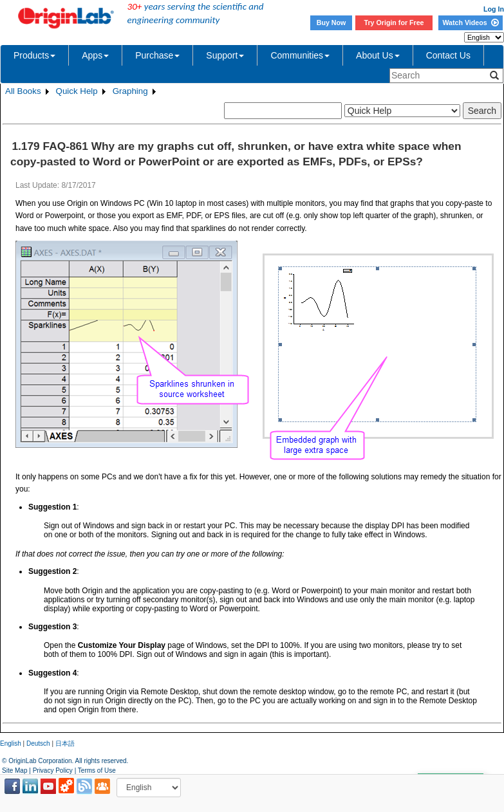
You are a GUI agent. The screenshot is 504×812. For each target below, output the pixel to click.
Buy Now (331, 22)
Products (34, 55)
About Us (378, 55)
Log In (493, 9)
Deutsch (38, 743)
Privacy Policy (53, 770)
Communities (300, 55)
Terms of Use (97, 770)
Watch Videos (470, 22)
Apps (95, 55)
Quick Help (77, 91)
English (10, 743)
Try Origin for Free (394, 22)
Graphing (130, 91)
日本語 (65, 743)
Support (225, 55)
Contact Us (448, 55)
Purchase (157, 55)
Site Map (14, 770)
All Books (23, 91)
